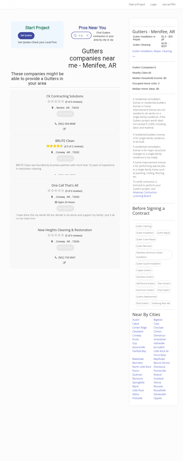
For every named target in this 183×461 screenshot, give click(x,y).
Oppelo (158, 398)
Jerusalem (159, 347)
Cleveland (137, 331)
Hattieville (159, 343)
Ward (135, 386)
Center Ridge (139, 327)
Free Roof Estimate (42, 443)
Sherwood (159, 366)
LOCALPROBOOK (27, 4)
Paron (135, 370)
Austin (135, 319)
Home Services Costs (44, 431)
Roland (158, 374)
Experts (76, 435)
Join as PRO (168, 4)
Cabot (135, 323)
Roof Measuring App (83, 439)
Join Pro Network (81, 431)
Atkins (135, 394)
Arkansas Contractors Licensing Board (145, 194)
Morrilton (137, 363)
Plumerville (160, 370)
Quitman (137, 374)
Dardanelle (160, 394)
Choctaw (158, 327)
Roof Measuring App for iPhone (88, 443)
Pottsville (137, 398)
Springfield (138, 382)
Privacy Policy (129, 435)
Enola (135, 339)
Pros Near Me (40, 435)
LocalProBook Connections (136, 443)
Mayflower (159, 359)
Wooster (158, 386)
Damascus (159, 335)
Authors (127, 439)
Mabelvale (138, 359)
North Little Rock (141, 366)
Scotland (158, 378)
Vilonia (157, 382)
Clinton (158, 331)
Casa (156, 323)
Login (153, 4)
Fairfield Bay (139, 351)
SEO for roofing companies (136, 447)
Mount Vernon (162, 363)
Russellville (160, 390)
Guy (134, 343)
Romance (137, 378)
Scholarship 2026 (131, 431)
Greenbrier (160, 339)
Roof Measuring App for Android (88, 447)
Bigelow (158, 319)
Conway (136, 335)
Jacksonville (138, 347)
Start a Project (137, 4)
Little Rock (138, 390)
